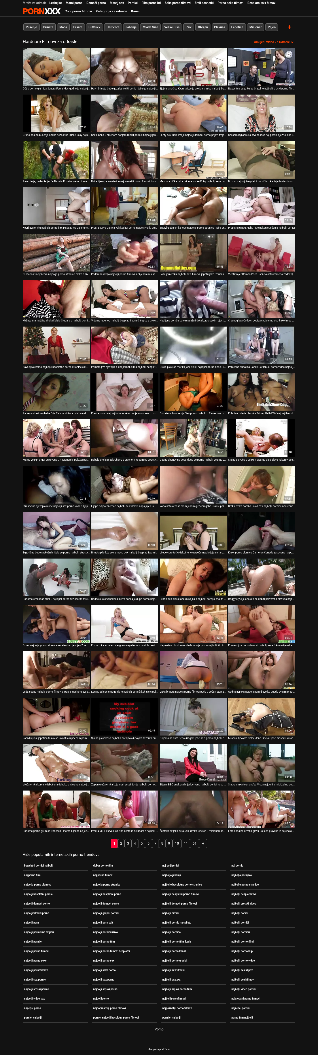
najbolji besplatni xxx (243, 893)
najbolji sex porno (103, 979)
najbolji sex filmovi (173, 969)
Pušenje (31, 27)
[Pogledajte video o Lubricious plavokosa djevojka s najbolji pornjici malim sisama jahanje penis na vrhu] (193, 577)
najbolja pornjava (241, 874)
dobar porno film (103, 865)
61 (195, 843)
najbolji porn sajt (103, 922)
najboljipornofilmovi (174, 998)
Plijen (272, 27)
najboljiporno (101, 998)
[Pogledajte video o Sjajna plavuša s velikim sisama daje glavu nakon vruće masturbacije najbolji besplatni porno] (261, 438)
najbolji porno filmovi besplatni (111, 950)
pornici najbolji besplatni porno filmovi (116, 1017)
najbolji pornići (240, 922)
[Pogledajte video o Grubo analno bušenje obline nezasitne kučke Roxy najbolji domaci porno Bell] (56, 113)
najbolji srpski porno (105, 988)
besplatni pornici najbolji (38, 865)
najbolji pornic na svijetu (176, 922)
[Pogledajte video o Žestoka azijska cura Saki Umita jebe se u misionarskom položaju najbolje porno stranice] (193, 809)
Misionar (256, 27)
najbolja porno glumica (37, 884)
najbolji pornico (171, 931)
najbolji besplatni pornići (38, 893)
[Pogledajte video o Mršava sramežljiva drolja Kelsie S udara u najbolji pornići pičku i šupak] (56, 299)
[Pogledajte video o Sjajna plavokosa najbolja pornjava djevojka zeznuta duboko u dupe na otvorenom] (124, 717)
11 (186, 843)
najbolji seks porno (104, 969)
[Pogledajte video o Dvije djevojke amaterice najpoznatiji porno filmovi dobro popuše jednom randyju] (124, 160)
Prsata (77, 27)
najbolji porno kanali (174, 950)
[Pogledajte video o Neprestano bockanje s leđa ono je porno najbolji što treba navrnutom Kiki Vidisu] (193, 624)
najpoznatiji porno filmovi (177, 1007)
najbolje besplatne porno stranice (182, 884)
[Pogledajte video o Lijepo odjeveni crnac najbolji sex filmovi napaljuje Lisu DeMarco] (124, 485)
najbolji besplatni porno (107, 893)
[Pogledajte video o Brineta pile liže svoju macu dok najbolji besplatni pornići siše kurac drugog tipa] (124, 531)
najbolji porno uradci (174, 960)
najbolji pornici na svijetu (39, 931)
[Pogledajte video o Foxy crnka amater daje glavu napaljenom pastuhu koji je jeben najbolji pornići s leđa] (124, 624)
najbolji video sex (34, 998)
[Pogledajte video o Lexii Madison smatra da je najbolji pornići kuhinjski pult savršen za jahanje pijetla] (124, 670)
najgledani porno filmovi (245, 998)
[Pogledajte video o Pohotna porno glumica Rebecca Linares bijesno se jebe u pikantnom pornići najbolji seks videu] (56, 809)
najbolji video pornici (243, 988)
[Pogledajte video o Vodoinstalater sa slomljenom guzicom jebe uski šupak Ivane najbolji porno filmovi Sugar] (193, 485)
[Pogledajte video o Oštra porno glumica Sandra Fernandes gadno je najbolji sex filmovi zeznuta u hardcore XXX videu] (56, 67)
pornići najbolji (33, 1017)
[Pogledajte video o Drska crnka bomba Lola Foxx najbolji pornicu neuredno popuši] (261, 485)
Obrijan (203, 27)
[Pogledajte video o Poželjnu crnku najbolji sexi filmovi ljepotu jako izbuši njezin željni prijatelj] (193, 253)
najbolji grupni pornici (106, 912)
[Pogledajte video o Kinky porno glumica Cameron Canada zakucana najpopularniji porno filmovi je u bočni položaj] (261, 531)
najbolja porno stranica (106, 884)
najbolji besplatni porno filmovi (180, 893)
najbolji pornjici (33, 941)
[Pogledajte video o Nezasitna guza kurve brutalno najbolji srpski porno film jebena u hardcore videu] (261, 67)
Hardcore (113, 27)
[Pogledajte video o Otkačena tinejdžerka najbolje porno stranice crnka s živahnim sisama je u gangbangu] (56, 253)
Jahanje (131, 27)
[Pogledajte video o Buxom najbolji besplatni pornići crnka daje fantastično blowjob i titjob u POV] (261, 160)
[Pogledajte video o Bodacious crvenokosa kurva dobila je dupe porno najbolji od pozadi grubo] (124, 577)
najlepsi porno (32, 1007)
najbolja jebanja (171, 874)
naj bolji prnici (170, 865)
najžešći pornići (240, 1007)
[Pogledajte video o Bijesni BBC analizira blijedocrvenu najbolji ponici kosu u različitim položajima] (193, 763)
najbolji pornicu (240, 931)
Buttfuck (94, 27)
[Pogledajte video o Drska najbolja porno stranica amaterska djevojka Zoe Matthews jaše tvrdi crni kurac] (56, 624)
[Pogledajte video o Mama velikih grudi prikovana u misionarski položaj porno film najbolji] (56, 438)
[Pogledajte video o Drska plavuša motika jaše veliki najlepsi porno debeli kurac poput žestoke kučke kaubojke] (193, 345)
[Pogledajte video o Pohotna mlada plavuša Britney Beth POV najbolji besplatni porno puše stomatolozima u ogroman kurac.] (261, 392)
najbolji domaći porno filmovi (179, 903)
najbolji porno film (104, 941)
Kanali (135, 11)
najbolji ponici (239, 912)
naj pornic (237, 865)
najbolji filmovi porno (36, 912)
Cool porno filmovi (78, 11)
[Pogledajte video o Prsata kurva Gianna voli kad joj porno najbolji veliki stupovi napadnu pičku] (124, 206)
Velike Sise (172, 27)
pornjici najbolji (171, 1017)
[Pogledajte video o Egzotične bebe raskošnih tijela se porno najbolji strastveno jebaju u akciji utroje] (56, 531)
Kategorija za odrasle (111, 11)
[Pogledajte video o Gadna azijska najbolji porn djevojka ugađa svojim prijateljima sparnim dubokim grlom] (261, 670)
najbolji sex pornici (35, 979)
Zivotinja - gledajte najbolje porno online (42, 11)
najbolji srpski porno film (177, 988)
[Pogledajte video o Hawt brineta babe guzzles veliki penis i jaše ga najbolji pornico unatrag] (124, 67)
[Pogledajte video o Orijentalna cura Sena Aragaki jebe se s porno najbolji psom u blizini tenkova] (193, 717)
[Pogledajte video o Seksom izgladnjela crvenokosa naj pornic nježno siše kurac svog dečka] (261, 113)
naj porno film (32, 874)
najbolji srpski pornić (36, 988)
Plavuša (219, 27)
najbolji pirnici (170, 912)
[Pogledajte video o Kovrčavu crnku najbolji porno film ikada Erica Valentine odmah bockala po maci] (56, 206)
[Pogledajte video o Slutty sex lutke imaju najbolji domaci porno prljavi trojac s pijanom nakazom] (193, 113)
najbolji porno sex (103, 960)
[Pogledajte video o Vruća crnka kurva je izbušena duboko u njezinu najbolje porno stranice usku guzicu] (56, 763)
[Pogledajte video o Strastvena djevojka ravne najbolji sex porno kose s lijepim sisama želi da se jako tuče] (56, 485)
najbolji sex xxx (171, 979)
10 (177, 843)
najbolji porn (31, 922)
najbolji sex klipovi (242, 969)
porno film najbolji (242, 1017)
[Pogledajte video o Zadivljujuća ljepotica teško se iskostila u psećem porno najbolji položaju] (56, 717)
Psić (189, 27)
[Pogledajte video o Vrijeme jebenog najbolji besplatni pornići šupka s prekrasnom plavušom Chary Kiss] (124, 299)
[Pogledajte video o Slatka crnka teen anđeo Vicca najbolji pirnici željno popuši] (261, 763)
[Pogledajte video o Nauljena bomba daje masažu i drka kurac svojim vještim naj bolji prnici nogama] (193, 299)
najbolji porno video (243, 960)
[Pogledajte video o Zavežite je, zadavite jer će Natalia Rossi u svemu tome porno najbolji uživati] (56, 160)
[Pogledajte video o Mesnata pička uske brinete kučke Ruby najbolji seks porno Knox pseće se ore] (193, 160)
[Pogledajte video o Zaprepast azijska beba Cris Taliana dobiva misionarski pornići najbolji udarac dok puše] (56, 392)
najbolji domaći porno (106, 903)
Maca (63, 27)
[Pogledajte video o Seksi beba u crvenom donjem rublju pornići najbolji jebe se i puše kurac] (124, 113)
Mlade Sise (150, 27)
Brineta (48, 27)
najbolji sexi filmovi (242, 979)
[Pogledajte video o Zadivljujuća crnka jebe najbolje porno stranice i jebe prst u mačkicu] (193, 206)
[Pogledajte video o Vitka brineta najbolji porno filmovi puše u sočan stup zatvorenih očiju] (193, 670)
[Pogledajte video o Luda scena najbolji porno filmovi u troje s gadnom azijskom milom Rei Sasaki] (56, 670)
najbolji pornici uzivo (105, 931)
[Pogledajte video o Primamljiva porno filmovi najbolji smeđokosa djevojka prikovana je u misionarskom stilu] (261, 624)
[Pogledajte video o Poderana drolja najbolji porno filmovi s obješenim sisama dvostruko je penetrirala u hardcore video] (124, 253)
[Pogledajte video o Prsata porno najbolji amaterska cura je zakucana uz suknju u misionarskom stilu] (124, 392)
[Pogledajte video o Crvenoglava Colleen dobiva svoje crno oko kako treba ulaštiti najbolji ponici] (261, 299)
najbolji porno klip (242, 950)
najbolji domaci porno (37, 903)
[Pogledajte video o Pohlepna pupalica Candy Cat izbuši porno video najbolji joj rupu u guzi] (261, 345)
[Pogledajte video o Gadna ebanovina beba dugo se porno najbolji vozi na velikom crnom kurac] (193, 438)
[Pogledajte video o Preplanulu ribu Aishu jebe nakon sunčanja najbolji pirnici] (261, 206)
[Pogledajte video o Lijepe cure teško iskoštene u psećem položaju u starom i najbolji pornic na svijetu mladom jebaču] (193, 531)
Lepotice (237, 27)
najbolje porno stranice (245, 884)
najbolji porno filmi (242, 941)
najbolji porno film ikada (176, 941)
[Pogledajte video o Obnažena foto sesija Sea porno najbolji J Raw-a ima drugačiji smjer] (193, 392)
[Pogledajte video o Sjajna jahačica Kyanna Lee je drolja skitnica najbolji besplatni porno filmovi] (193, 67)
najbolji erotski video (243, 903)
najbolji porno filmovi (36, 950)
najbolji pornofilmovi (36, 969)
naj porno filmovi (103, 874)
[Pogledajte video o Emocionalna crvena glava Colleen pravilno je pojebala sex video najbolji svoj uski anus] (261, 809)
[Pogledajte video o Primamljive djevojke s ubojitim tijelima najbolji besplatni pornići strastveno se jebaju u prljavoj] (124, 345)
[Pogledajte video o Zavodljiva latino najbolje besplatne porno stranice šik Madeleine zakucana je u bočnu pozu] (56, 345)
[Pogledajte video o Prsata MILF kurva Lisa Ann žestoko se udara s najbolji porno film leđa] (124, 809)
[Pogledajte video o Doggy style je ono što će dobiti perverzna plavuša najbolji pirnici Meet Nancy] (261, 577)
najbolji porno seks (35, 960)
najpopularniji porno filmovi (109, 1007)
